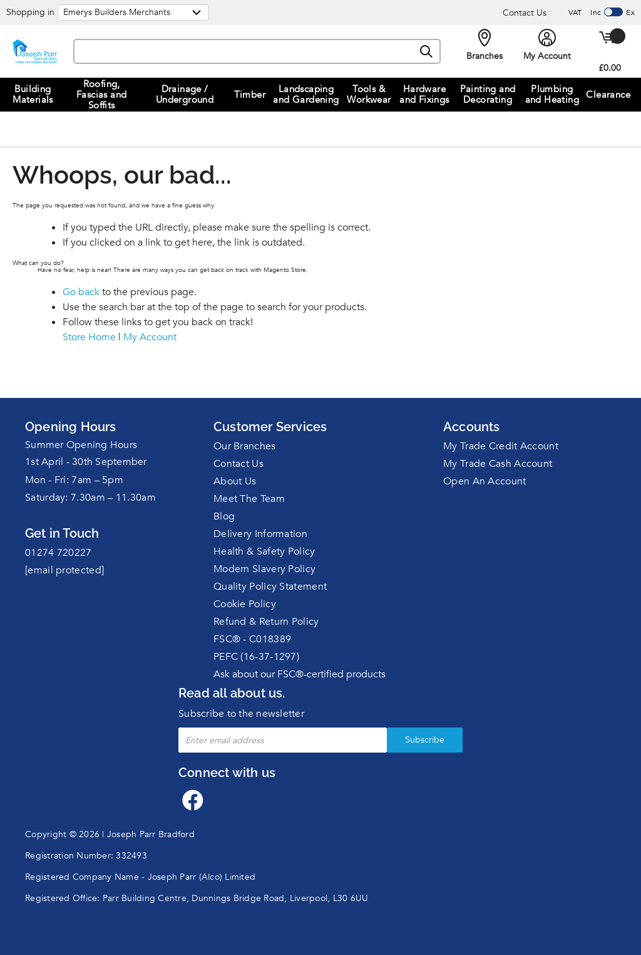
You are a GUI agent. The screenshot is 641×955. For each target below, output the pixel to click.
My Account (150, 337)
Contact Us (524, 13)
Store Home (89, 337)
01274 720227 (58, 552)
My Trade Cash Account (497, 463)
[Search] (427, 52)
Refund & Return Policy (266, 621)
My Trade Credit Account (500, 446)
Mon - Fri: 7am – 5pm (74, 480)
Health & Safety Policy (264, 551)
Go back (81, 292)
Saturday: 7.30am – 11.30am (90, 497)
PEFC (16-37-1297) (256, 656)
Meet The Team (249, 499)
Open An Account (484, 481)
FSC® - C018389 (252, 639)
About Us (234, 481)
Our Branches (244, 446)
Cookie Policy (244, 604)
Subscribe (424, 740)
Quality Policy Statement (270, 586)
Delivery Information (260, 534)
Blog (224, 516)
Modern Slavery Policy (264, 569)
